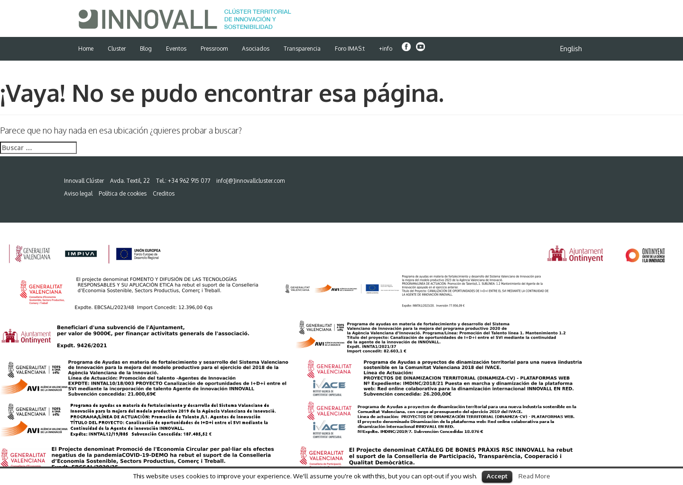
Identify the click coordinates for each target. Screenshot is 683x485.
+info (385, 48)
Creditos (164, 193)
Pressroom (214, 48)
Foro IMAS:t (350, 48)
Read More (534, 476)
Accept (497, 476)
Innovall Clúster (84, 180)
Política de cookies (123, 193)
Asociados (255, 48)
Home (85, 48)
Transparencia (302, 48)
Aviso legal (78, 193)
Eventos (176, 48)
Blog (146, 48)
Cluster (117, 48)
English (571, 49)
